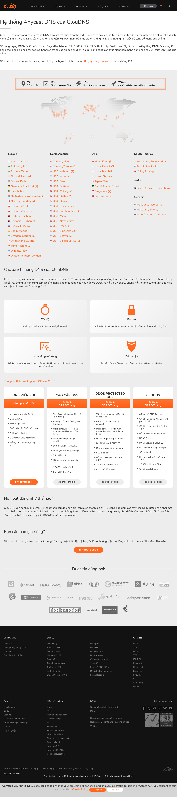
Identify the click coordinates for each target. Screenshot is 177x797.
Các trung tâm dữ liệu (14, 718)
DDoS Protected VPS (57, 674)
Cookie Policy (45, 768)
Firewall (137, 674)
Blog (49, 707)
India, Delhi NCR (105, 166)
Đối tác (122, 6)
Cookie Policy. (80, 789)
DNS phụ (94, 643)
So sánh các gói (66, 482)
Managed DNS (54, 655)
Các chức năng (54, 718)
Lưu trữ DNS (36, 6)
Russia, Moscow (20, 226)
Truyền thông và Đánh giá (16, 722)
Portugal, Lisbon (21, 216)
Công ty (102, 6)
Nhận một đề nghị (88, 550)
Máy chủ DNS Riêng (99, 667)
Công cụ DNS (53, 742)
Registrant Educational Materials (106, 718)
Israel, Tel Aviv (103, 176)
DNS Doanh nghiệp (13, 655)
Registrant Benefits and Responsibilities (109, 721)
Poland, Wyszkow (21, 211)
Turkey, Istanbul (20, 246)
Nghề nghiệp (10, 730)
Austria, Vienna (20, 161)
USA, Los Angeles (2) (66, 211)
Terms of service (12, 768)
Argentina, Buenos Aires (152, 161)
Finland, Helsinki (21, 176)
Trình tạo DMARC (55, 750)
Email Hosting (97, 674)
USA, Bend (59, 181)
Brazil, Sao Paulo (147, 166)
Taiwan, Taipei (103, 196)
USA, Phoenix (61, 226)
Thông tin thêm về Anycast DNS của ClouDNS (31, 381)
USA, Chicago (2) (63, 191)
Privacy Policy (29, 768)
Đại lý (93, 710)
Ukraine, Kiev (19, 251)
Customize (115, 789)
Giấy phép (88, 768)
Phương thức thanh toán (58, 738)
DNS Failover (53, 651)
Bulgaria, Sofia (19, 166)
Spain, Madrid (19, 231)
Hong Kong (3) (103, 161)
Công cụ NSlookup (56, 753)
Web (135, 647)
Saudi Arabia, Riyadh (107, 186)
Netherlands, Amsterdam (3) (28, 196)
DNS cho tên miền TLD (101, 671)
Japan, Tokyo (102, 181)
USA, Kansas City (63, 206)
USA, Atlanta (61, 176)
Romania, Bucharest (23, 221)
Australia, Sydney (147, 209)
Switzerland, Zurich (22, 241)
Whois (93, 725)
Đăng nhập (148, 6)
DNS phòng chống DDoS (16, 647)
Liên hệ (7, 714)
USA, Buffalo (61, 186)
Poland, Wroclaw (21, 206)
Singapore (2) (103, 191)
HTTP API (52, 726)
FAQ (49, 722)
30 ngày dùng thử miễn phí (99, 61)
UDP (135, 651)
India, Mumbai (103, 171)
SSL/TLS (137, 671)
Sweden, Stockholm (23, 236)
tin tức (7, 710)
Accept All (97, 789)
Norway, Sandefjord (23, 201)
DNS (135, 643)
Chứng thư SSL (54, 667)
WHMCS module (55, 730)
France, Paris (18, 181)
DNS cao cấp (10, 643)
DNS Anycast (96, 655)
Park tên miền (53, 671)
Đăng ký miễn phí (23, 482)
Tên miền (94, 663)
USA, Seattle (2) (62, 236)
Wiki (49, 710)
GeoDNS (8, 651)
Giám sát (80, 6)
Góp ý (7, 726)
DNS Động (52, 643)
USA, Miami (60, 216)
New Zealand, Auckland (151, 214)
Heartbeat (138, 667)
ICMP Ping (138, 659)
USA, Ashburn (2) (63, 171)
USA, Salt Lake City (64, 231)
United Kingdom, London (26, 255)
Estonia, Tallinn (20, 171)
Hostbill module (55, 734)
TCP (135, 655)
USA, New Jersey (63, 221)
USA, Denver (61, 201)
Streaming (138, 682)
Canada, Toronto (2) (64, 166)
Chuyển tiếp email (99, 659)
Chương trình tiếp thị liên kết (104, 707)
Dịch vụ (59, 6)
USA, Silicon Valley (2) (66, 241)
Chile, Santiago (146, 171)
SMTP (136, 678)
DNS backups (96, 651)
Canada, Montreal (63, 161)
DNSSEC (94, 647)
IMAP (136, 686)
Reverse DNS (53, 647)
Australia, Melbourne (149, 204)
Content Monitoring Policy (68, 768)
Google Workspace (56, 663)
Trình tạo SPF (53, 746)
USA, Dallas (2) (62, 196)
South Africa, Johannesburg (153, 188)
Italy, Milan (17, 191)
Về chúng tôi (10, 707)
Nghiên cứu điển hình (57, 714)
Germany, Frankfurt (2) (24, 186)
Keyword (137, 663)
